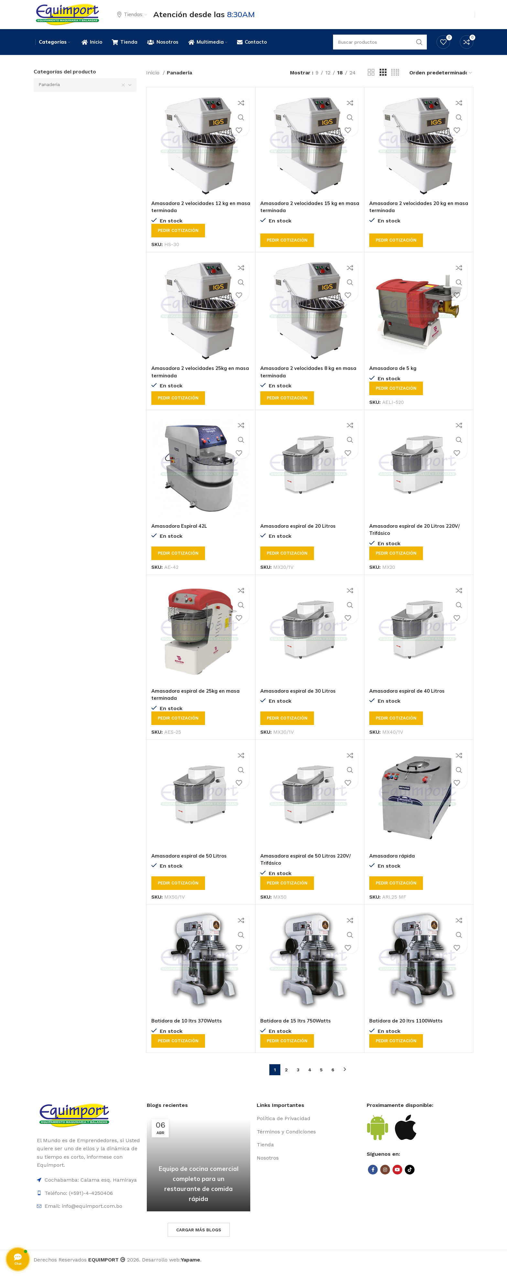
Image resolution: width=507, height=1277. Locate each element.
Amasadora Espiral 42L (180, 533)
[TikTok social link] (410, 1177)
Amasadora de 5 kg (394, 376)
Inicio (153, 80)
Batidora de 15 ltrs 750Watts (298, 1028)
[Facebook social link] (373, 1177)
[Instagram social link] (385, 1177)
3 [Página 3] (298, 1077)
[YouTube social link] (397, 1177)
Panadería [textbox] (49, 92)
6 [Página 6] (332, 1077)
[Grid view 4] (395, 80)
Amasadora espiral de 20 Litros (300, 533)
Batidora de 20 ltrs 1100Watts (409, 1028)
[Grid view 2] (371, 80)
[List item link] (308, 1126)
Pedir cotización (178, 238)
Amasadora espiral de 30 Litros (300, 698)
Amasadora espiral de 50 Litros (191, 863)
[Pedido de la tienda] (441, 80)
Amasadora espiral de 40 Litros (409, 698)
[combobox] (85, 93)
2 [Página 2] (286, 1077)
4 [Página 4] (309, 1077)
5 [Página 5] (321, 1077)
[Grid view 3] (383, 80)
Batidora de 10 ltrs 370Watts (189, 1028)
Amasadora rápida (393, 863)
